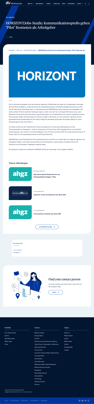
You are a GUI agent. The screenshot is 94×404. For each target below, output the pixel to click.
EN (85, 3)
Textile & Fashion (39, 382)
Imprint (6, 400)
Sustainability (38, 376)
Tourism (36, 384)
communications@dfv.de (26, 392)
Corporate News (39, 356)
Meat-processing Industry (42, 367)
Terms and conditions (14, 400)
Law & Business (39, 361)
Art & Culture (38, 350)
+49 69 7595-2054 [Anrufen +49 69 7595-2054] (17, 250)
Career (66, 338)
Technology (37, 379)
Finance (36, 338)
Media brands (68, 336)
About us (67, 333)
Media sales (8, 341)
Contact (66, 350)
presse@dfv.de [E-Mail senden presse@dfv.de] (16, 252)
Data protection (25, 400)
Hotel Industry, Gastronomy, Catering (45, 341)
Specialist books (10, 338)
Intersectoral (38, 359)
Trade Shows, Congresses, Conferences (46, 344)
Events (7, 336)
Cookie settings (44, 400)
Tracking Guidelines (34, 400)
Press (6, 344)
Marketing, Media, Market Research (45, 364)
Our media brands (10, 333)
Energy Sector (38, 336)
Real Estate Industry (40, 373)
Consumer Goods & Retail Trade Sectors (46, 353)
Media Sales (68, 341)
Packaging (37, 370)
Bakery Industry (39, 333)
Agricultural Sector (40, 347)
